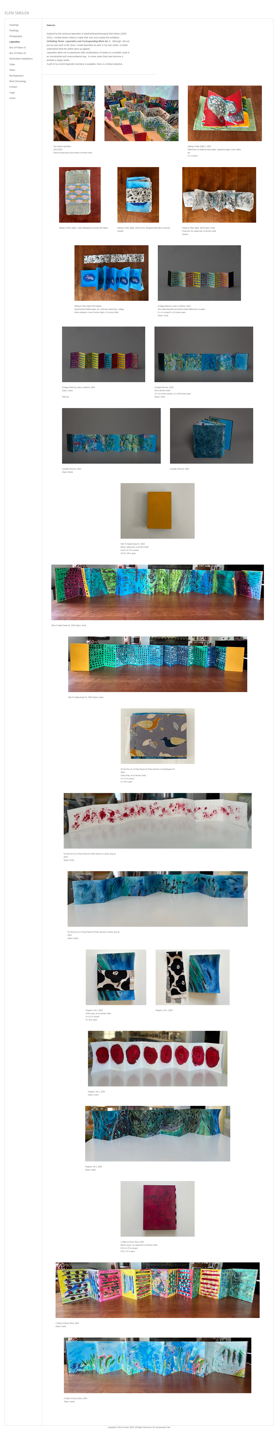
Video (12, 64)
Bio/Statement (16, 75)
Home (12, 98)
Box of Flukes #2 (17, 53)
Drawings (14, 25)
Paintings (14, 30)
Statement (51, 25)
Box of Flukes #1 (17, 47)
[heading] (17, 13)
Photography (15, 36)
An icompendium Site (161, 1427)
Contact (13, 87)
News (12, 70)
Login (12, 92)
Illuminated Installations (21, 58)
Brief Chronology (17, 81)
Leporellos (14, 42)
